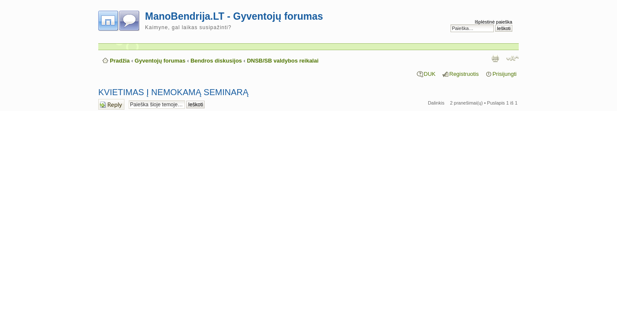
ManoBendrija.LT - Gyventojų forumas (234, 16)
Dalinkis (436, 102)
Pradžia (120, 60)
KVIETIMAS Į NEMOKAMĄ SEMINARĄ (173, 92)
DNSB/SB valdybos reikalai (282, 60)
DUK (430, 74)
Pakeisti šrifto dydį (512, 58)
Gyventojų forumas (160, 60)
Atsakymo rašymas (111, 104)
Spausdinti (495, 58)
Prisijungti (505, 74)
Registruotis (464, 74)
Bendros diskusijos (216, 60)
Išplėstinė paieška (493, 21)
